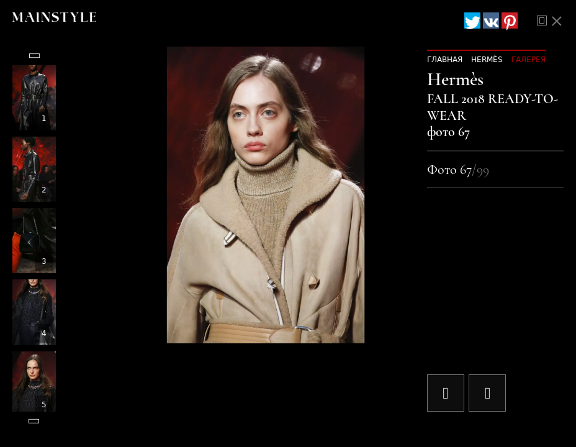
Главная (444, 59)
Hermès (487, 59)
